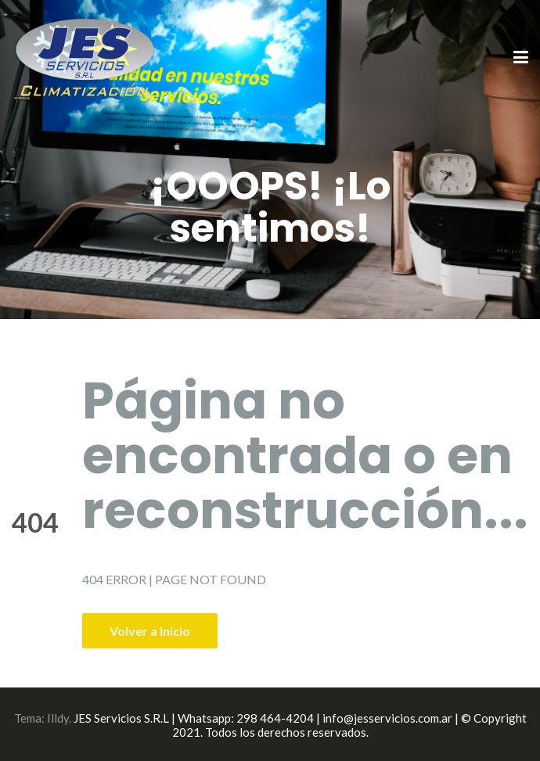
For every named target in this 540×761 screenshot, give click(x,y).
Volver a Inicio (150, 630)
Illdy (58, 718)
